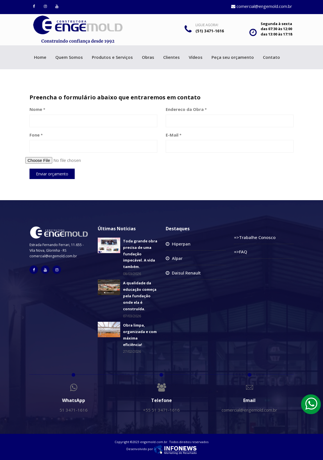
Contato (271, 57)
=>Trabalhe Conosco (255, 237)
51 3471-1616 (74, 410)
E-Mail (173, 135)
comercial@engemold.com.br (261, 6)
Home (40, 57)
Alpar (177, 258)
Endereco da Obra (186, 109)
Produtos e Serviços (112, 57)
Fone (36, 135)
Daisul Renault (186, 273)
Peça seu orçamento (232, 57)
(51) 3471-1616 (209, 31)
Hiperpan (181, 244)
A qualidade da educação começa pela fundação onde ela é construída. (139, 295)
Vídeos (196, 57)
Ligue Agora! (206, 25)
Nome (37, 109)
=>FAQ (240, 251)
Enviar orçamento (52, 174)
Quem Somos (69, 57)
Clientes (171, 57)
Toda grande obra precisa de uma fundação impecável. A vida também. (140, 253)
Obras (148, 57)
